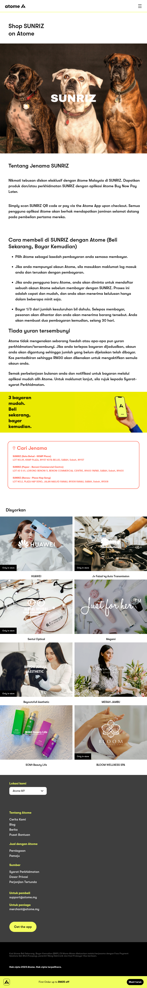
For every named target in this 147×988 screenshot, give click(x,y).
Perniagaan (17, 850)
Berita (13, 829)
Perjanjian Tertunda (23, 882)
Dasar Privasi (18, 877)
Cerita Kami (17, 819)
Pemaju (14, 856)
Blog (12, 824)
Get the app (23, 927)
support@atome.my (23, 897)
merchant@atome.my (24, 909)
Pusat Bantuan (19, 834)
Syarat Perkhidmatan (24, 871)
